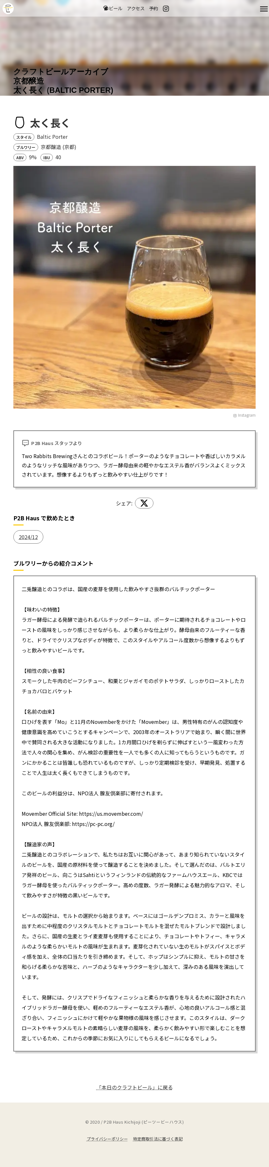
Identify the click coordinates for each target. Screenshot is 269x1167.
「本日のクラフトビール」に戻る (134, 1087)
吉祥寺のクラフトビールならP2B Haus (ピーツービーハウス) (8, 8)
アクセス (136, 8)
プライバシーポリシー (107, 1139)
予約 (153, 8)
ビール (112, 8)
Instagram (244, 415)
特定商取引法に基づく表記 (158, 1139)
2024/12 (28, 537)
